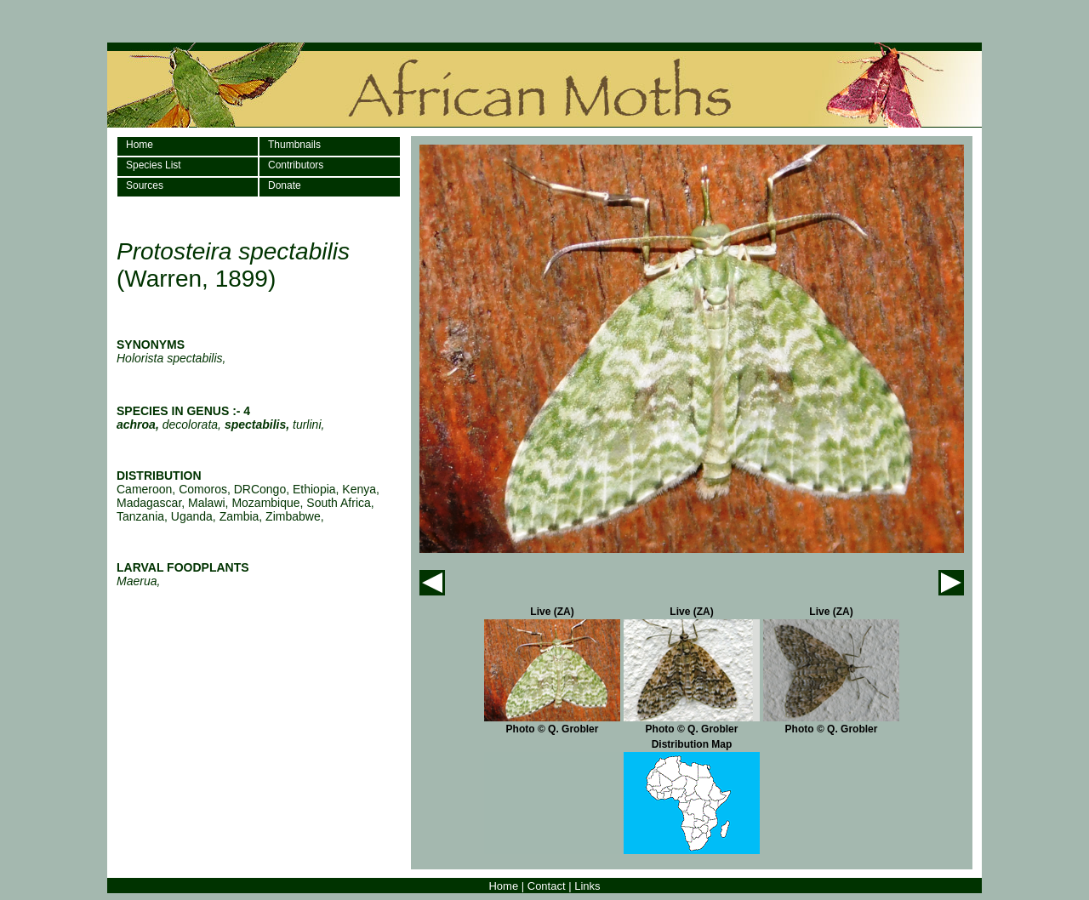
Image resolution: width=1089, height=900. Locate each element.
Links (587, 886)
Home (139, 145)
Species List (153, 165)
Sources (144, 185)
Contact (546, 886)
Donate (284, 185)
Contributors (295, 165)
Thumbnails (294, 145)
